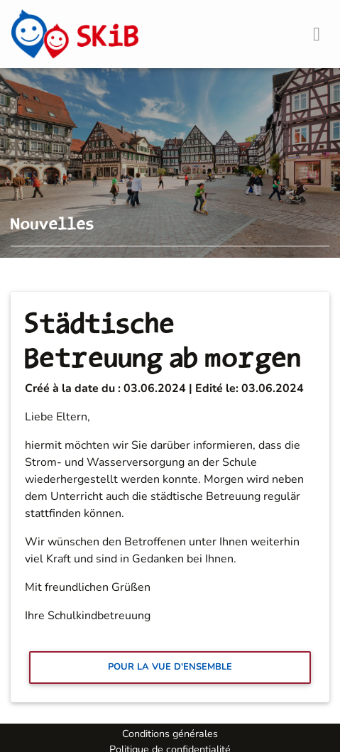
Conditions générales (170, 733)
